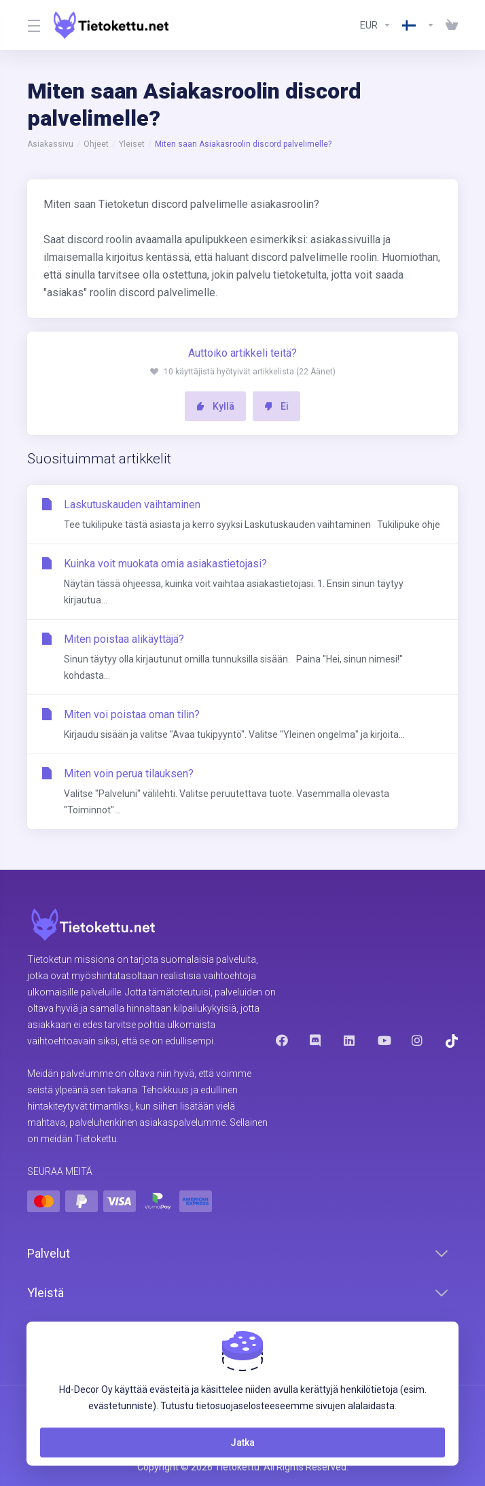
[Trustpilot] (452, 1041)
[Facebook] (282, 1040)
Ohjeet (96, 144)
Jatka (242, 1442)
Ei (276, 406)
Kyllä (215, 406)
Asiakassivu (50, 144)
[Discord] (316, 1040)
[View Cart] (449, 25)
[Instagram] (418, 1040)
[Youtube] (384, 1040)
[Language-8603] (418, 25)
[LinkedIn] (350, 1040)
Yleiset (132, 144)
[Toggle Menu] (32, 25)
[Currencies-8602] (376, 25)
